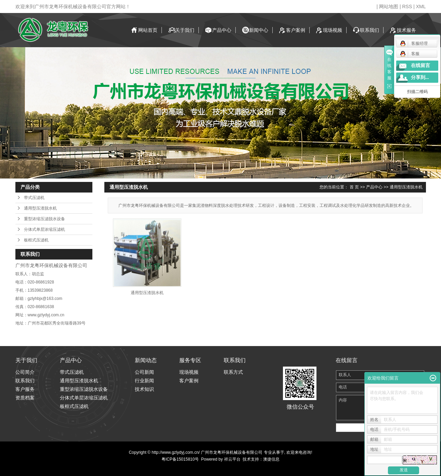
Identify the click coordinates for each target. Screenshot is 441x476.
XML (421, 6)
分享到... (420, 77)
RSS (407, 6)
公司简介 (25, 372)
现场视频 (332, 30)
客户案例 (295, 30)
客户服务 (25, 389)
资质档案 (25, 397)
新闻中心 (258, 30)
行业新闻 (144, 380)
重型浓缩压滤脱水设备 (44, 218)
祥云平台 (232, 459)
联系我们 (369, 30)
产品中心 (221, 30)
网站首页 (147, 30)
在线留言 (420, 65)
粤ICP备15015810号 (180, 459)
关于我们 (184, 30)
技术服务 (406, 30)
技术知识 (144, 389)
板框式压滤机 (36, 240)
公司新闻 (144, 372)
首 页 (354, 187)
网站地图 (388, 6)
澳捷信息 (271, 459)
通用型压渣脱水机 (40, 208)
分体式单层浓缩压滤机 (44, 229)
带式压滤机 (34, 197)
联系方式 (233, 372)
